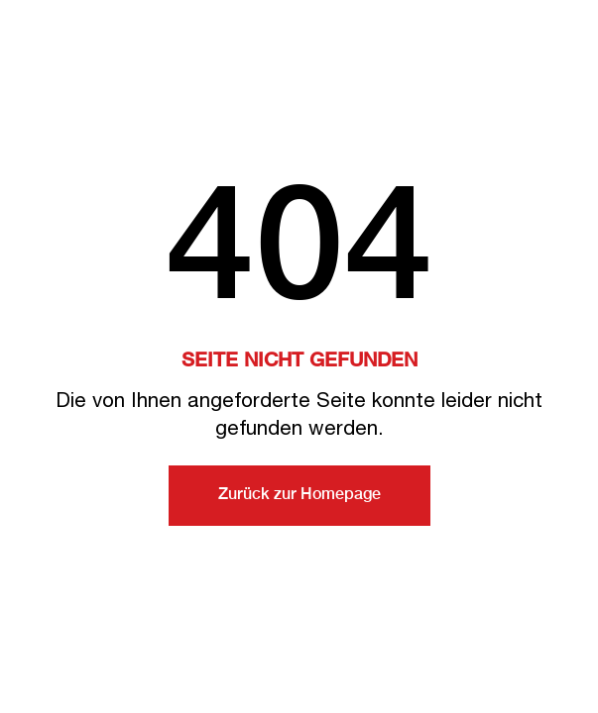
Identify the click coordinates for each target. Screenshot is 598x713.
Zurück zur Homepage (299, 495)
